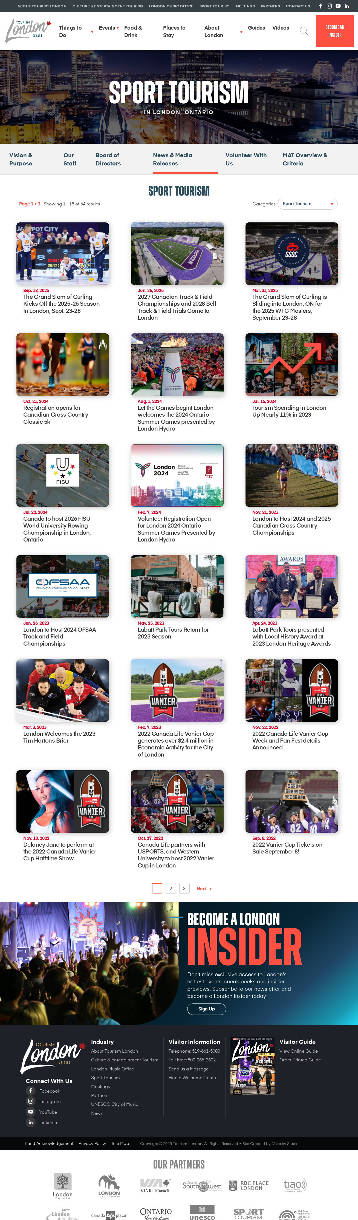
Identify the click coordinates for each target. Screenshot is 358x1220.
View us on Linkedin (346, 6)
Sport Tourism (105, 1077)
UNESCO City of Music (114, 1104)
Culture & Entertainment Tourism (124, 1059)
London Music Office (112, 1069)
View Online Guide (298, 1051)
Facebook (49, 1091)
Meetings (100, 1086)
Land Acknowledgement (49, 1143)
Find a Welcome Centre (193, 1077)
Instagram (50, 1101)
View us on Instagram (329, 6)
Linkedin (48, 1122)
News (97, 1113)
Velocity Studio (285, 1143)
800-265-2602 (202, 1059)
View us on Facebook (320, 6)
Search (304, 31)
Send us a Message (189, 1069)
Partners (99, 1095)
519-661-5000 (206, 1051)
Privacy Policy (92, 1143)
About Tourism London (114, 1051)
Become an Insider (334, 31)
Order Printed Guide (300, 1059)
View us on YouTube (338, 6)
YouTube (48, 1112)
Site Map (120, 1143)
